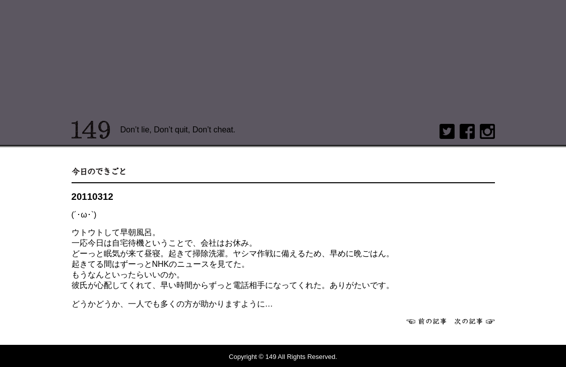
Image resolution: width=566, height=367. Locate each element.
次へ (475, 321)
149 (91, 130)
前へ (426, 321)
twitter (447, 131)
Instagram (487, 131)
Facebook (467, 131)
